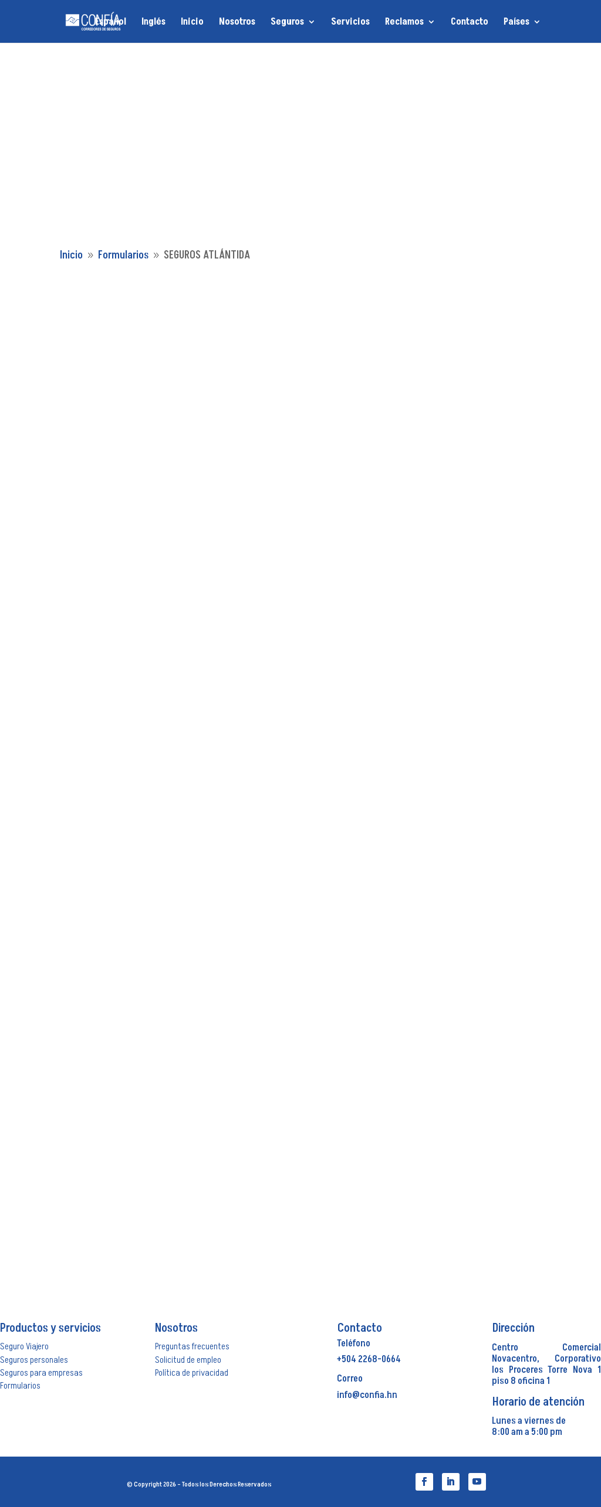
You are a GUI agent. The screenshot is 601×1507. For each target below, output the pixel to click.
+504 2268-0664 (369, 1359)
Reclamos (404, 23)
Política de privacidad (191, 1372)
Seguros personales (34, 1359)
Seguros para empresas (41, 1372)
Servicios (350, 23)
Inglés (153, 22)
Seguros (287, 23)
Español (110, 22)
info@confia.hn (367, 1395)
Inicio (192, 23)
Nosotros (237, 23)
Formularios (20, 1385)
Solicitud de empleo (188, 1359)
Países (516, 23)
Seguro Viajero (24, 1346)
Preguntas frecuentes (192, 1346)
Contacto (469, 23)
